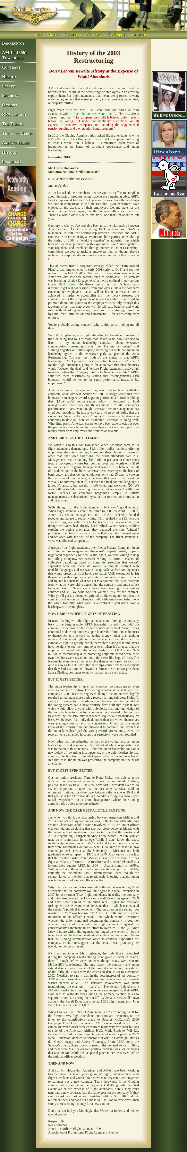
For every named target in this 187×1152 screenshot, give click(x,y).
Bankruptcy (13, 43)
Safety (8, 86)
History (9, 152)
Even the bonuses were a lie (93, 113)
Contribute (117, 34)
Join (38, 34)
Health (9, 76)
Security (10, 95)
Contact (94, 34)
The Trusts (12, 123)
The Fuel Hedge (17, 133)
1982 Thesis (67, 284)
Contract (11, 67)
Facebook (73, 34)
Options (9, 104)
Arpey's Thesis (15, 142)
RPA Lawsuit (14, 114)
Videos (53, 34)
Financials (12, 161)
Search (138, 34)
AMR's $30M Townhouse (14, 55)
